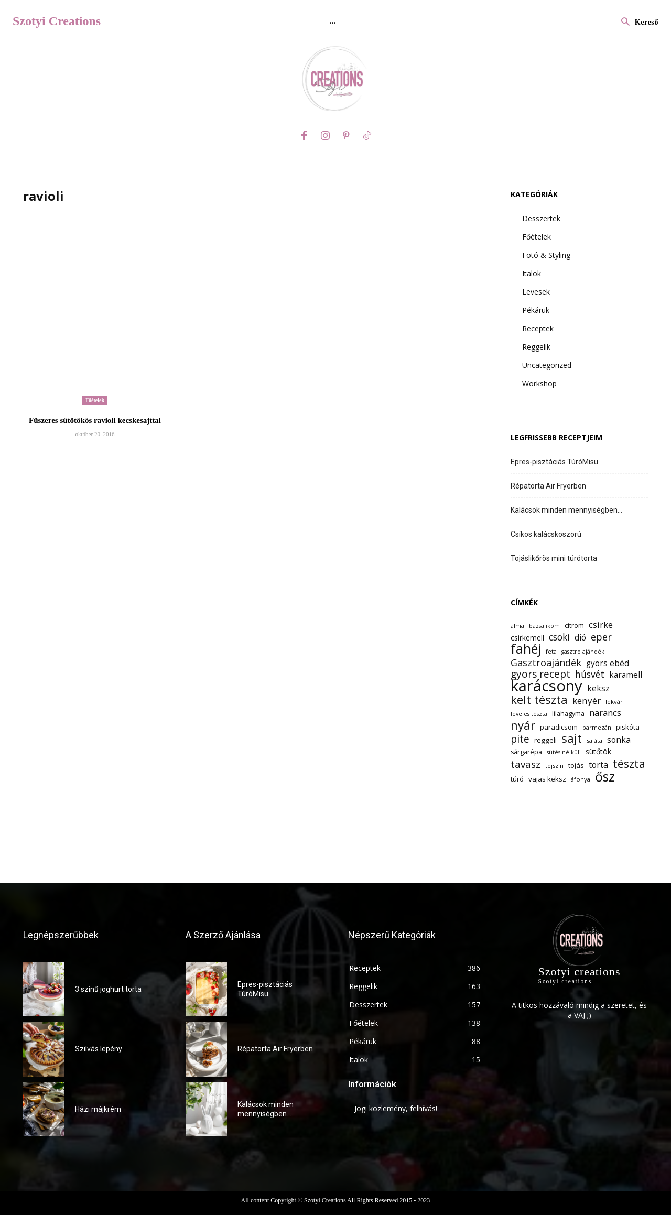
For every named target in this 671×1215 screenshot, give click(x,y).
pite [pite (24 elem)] (520, 739)
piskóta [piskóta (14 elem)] (628, 727)
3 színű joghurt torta (108, 989)
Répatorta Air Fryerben (548, 486)
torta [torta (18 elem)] (598, 765)
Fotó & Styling (546, 255)
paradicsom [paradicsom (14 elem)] (559, 727)
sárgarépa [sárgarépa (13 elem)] (526, 751)
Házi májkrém (98, 1109)
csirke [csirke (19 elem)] (601, 624)
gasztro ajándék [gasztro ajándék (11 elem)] (582, 651)
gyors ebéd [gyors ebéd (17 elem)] (607, 663)
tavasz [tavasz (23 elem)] (525, 763)
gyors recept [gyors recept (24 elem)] (540, 674)
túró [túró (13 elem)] (517, 779)
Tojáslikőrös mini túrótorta (554, 558)
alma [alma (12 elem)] (517, 626)
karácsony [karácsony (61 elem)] (546, 685)
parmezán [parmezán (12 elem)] (596, 727)
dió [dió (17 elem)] (580, 637)
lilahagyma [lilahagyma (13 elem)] (568, 713)
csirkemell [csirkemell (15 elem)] (527, 638)
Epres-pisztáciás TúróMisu (554, 462)
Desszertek (541, 218)
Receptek (538, 328)
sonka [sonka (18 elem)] (619, 739)
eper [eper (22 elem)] (601, 637)
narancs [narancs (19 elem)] (605, 712)
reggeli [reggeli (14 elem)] (545, 740)
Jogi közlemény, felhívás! (395, 1108)
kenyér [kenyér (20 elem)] (586, 700)
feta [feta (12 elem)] (551, 651)
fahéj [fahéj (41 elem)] (526, 648)
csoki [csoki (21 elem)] (559, 637)
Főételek (94, 400)
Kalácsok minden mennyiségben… (566, 510)
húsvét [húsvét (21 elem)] (589, 674)
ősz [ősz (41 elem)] (605, 776)
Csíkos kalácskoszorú (546, 534)
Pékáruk (535, 310)
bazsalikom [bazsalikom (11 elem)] (544, 626)
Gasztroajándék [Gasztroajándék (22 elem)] (546, 662)
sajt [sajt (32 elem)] (571, 738)
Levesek (536, 292)
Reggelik (536, 347)
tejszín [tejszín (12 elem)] (554, 765)
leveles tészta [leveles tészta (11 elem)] (529, 714)
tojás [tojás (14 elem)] (576, 765)
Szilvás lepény (98, 1049)
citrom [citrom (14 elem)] (574, 625)
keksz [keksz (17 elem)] (598, 688)
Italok (531, 273)
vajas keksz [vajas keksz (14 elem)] (547, 779)
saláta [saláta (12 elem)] (594, 740)
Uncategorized (546, 365)
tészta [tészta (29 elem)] (629, 763)
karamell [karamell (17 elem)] (625, 674)
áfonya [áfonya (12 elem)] (580, 779)
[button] (637, 23)
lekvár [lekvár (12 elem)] (614, 702)
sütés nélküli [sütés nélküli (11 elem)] (564, 752)
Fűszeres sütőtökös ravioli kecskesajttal (95, 420)
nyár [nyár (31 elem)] (523, 725)
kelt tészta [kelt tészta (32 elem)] (539, 699)
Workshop (539, 383)
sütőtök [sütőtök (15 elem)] (598, 751)
